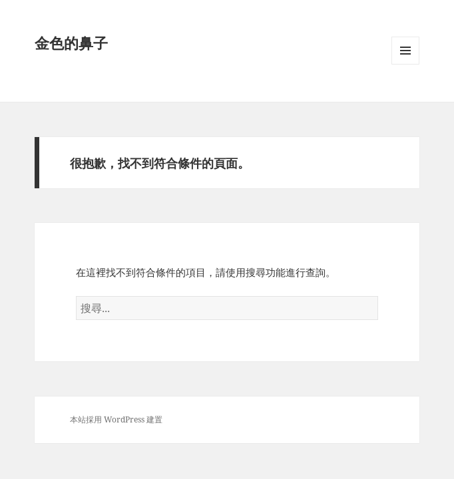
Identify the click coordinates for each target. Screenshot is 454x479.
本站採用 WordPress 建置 (116, 419)
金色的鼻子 (71, 43)
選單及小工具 (405, 64)
